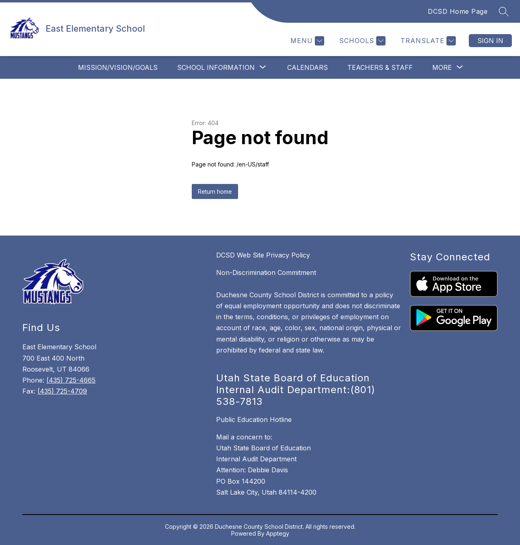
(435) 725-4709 (62, 391)
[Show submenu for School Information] (216, 67)
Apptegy (277, 533)
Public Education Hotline (254, 419)
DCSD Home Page (458, 11)
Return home (215, 191)
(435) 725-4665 (70, 380)
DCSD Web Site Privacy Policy (263, 255)
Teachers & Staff (380, 67)
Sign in (490, 41)
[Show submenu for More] (442, 67)
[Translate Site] (427, 41)
